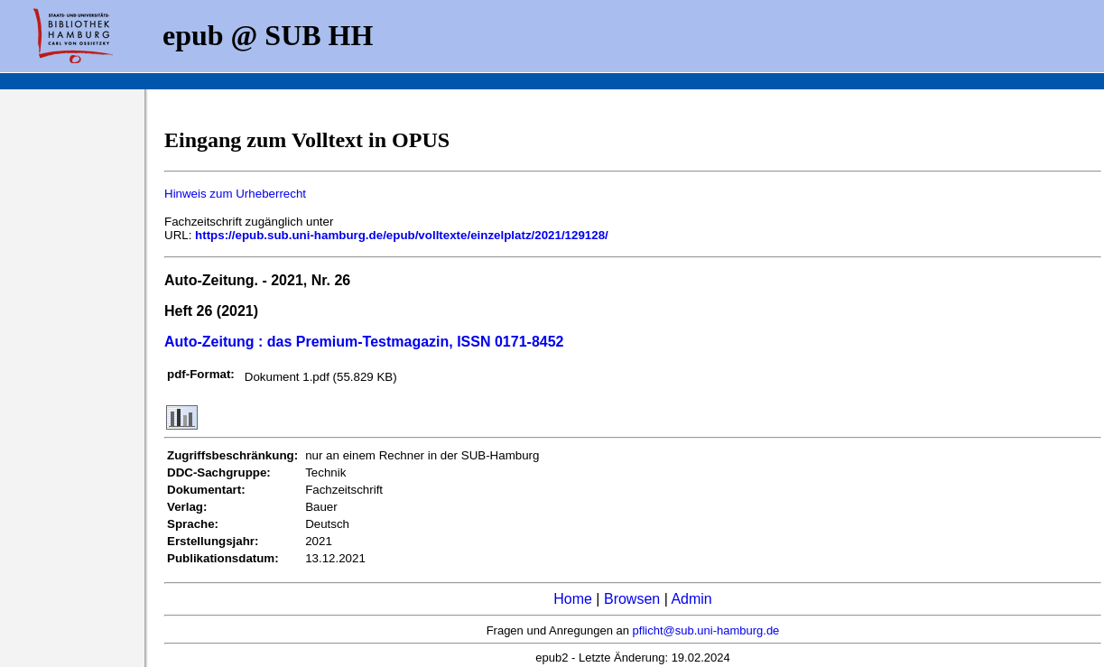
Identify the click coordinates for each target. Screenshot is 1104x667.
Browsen (632, 599)
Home (572, 599)
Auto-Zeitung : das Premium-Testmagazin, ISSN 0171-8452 (363, 341)
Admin (691, 599)
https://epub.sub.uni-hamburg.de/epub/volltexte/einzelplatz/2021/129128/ (401, 235)
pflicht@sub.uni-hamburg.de (706, 630)
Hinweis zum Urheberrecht (235, 193)
